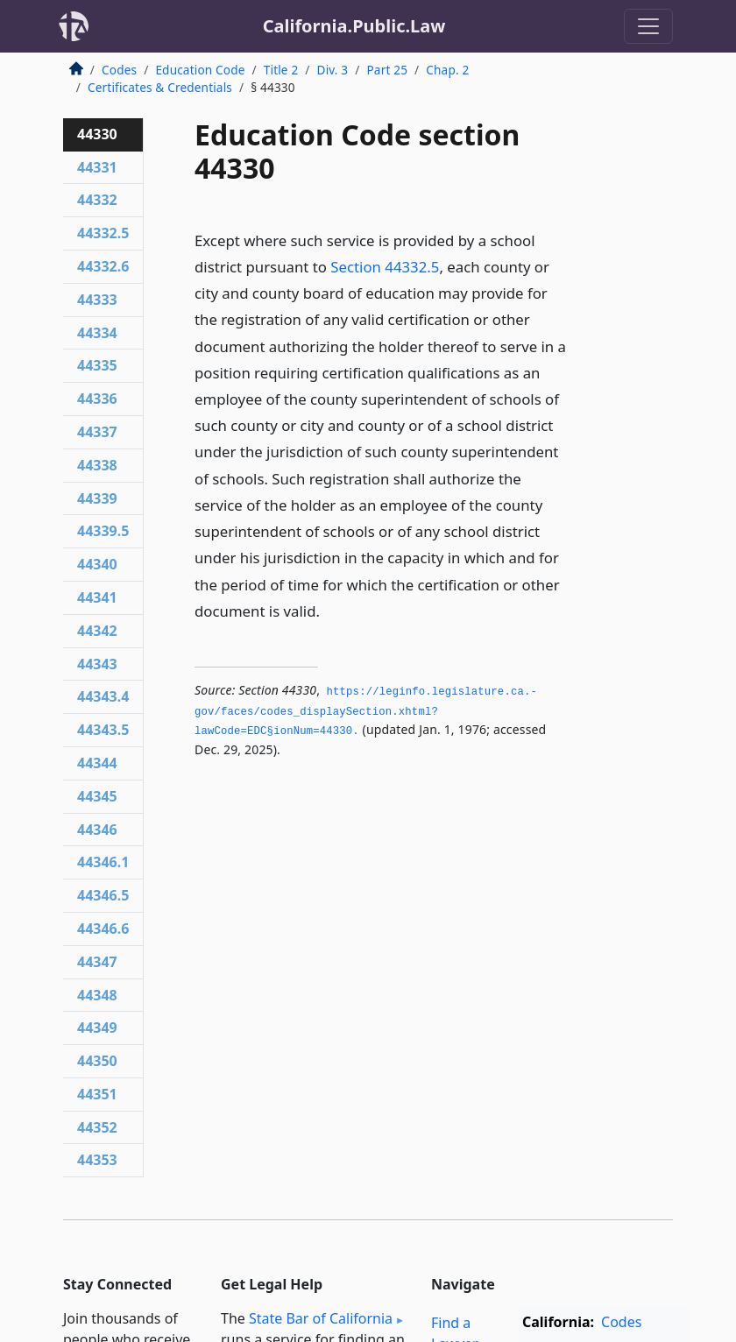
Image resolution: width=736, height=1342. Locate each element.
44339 (97, 498)
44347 (97, 961)
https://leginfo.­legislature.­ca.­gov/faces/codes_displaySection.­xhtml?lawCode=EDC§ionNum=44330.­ (366, 712)
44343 (97, 664)
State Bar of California (321, 1318)
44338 (97, 465)
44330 (97, 134)
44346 (97, 829)
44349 (97, 1027)
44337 (97, 431)
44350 (97, 1060)
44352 (97, 1127)
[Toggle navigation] (648, 26)
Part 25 (386, 69)
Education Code (199, 69)
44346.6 (103, 928)
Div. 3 (333, 69)
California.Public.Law (354, 26)
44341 (97, 597)
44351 (97, 1094)
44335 (97, 365)
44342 (97, 630)
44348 (97, 995)
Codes (119, 69)
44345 (97, 796)
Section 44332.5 (384, 267)
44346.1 (103, 862)
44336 (97, 398)
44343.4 (103, 696)
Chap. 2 (447, 69)
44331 (97, 167)
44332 (97, 199)
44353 (97, 1159)
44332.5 (103, 233)
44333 (97, 299)
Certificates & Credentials (160, 87)
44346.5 (103, 895)
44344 (97, 763)
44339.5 (103, 530)
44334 (97, 333)
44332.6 (103, 266)
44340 (97, 564)
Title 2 (281, 69)
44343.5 (103, 729)
